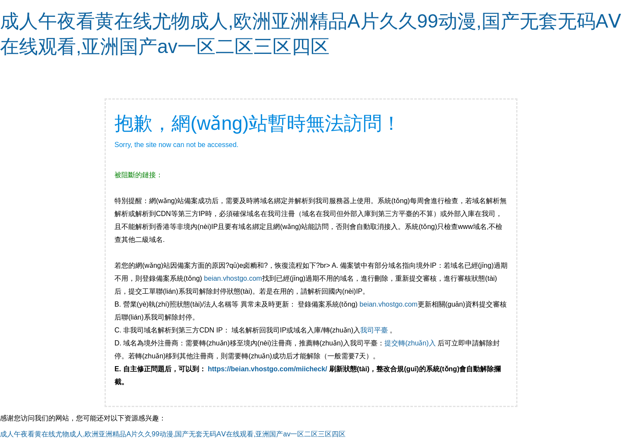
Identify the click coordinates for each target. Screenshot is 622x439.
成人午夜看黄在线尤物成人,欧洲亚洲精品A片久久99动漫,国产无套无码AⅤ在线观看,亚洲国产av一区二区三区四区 (173, 434)
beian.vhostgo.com (233, 278)
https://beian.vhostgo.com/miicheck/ (267, 369)
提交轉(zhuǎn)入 (409, 343)
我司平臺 (375, 330)
